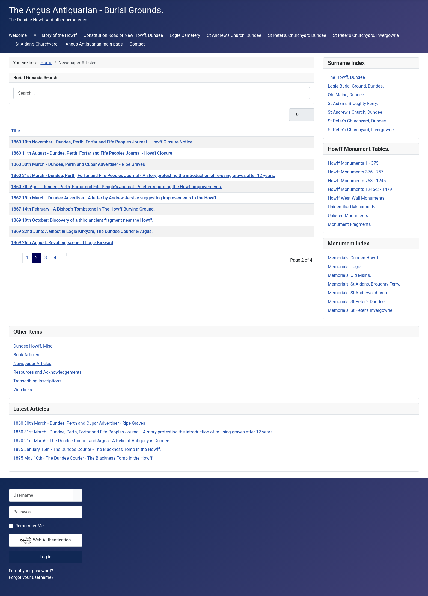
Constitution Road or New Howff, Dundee (123, 35)
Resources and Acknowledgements (47, 372)
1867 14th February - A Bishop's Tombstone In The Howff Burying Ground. (83, 209)
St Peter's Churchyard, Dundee (357, 121)
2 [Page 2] (36, 257)
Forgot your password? (31, 570)
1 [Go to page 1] (27, 257)
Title (15, 130)
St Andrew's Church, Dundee (234, 35)
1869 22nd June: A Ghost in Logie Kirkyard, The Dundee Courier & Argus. (82, 231)
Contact (137, 44)
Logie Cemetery (185, 35)
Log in (45, 556)
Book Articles (26, 354)
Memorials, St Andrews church (357, 292)
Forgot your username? (31, 577)
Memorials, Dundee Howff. (353, 257)
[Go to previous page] (19, 254)
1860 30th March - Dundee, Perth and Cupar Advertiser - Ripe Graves (78, 164)
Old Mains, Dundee (346, 94)
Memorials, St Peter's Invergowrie (360, 310)
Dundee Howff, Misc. (33, 346)
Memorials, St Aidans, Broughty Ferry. (364, 284)
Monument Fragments (349, 224)
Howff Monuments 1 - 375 (353, 163)
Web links (22, 389)
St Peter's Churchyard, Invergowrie (366, 35)
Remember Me (29, 525)
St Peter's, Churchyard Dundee (297, 35)
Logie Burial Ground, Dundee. (356, 86)
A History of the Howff (55, 35)
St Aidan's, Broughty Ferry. (353, 103)
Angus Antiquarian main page (94, 44)
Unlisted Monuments (348, 215)
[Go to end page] (69, 254)
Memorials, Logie (344, 266)
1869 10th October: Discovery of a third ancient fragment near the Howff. (82, 220)
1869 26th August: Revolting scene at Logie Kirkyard (62, 242)
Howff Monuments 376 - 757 (356, 172)
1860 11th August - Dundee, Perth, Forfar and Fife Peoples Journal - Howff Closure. (92, 153)
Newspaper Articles (32, 363)
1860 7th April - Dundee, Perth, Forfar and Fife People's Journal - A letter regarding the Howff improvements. (116, 186)
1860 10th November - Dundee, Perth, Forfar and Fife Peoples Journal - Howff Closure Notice (101, 142)
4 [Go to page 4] (55, 257)
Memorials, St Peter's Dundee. (357, 301)
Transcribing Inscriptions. (38, 381)
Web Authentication (45, 540)
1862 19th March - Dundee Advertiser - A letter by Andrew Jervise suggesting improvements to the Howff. (114, 197)
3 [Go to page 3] (45, 257)
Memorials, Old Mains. (349, 275)
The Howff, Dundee (346, 77)
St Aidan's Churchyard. (37, 44)
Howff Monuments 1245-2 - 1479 (360, 189)
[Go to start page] (12, 254)
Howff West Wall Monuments (356, 198)
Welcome (18, 35)
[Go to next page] (63, 254)
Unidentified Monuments (352, 206)
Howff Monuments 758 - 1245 (357, 180)
